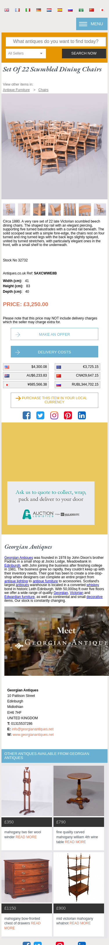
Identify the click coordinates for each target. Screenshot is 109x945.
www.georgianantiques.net (32, 735)
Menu (97, 23)
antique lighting (16, 581)
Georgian (60, 593)
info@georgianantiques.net (32, 729)
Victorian (76, 593)
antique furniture (45, 581)
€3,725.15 (91, 367)
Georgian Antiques (18, 558)
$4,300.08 (39, 367)
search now (84, 53)
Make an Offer (54, 334)
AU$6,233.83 (36, 375)
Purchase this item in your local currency (54, 400)
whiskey (93, 585)
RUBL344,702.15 (85, 384)
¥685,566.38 (37, 384)
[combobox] (26, 53)
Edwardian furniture (19, 597)
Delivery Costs (54, 352)
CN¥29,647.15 (87, 375)
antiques (22, 585)
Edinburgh (12, 565)
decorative (95, 597)
